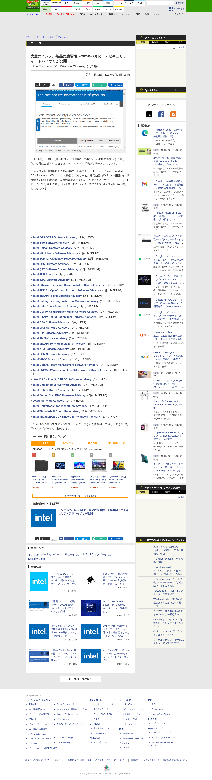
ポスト (44, 85)
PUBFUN (152, 719)
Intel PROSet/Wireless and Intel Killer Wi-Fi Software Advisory (72, 370)
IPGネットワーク (156, 728)
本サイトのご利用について (37, 760)
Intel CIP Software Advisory (50, 333)
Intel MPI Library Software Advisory (55, 253)
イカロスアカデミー (131, 724)
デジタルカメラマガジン (40, 738)
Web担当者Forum (37, 709)
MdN (121, 729)
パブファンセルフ (159, 723)
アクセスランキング (155, 38)
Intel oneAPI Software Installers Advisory (59, 343)
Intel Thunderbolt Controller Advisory (56, 411)
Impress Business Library (68, 714)
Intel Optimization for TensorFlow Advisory (60, 406)
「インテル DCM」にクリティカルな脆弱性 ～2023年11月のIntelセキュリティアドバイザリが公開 (64, 580)
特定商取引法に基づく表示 (175, 760)
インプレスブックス (66, 737)
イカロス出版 (125, 700)
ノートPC (43, 443)
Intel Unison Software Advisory (52, 248)
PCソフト (68, 443)
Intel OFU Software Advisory (51, 390)
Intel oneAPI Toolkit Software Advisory (57, 295)
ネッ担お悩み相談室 (38, 729)
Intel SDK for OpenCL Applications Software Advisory (67, 290)
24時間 (155, 42)
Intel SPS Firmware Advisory (51, 264)
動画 (147, 14)
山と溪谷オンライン (102, 728)
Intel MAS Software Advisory (51, 327)
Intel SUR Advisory (45, 274)
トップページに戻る (80, 679)
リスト (54, 85)
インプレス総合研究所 (39, 714)
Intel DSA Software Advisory (51, 322)
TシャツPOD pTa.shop (162, 732)
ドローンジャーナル (38, 724)
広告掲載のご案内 (76, 760)
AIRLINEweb (128, 704)
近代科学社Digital (101, 742)
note (101, 85)
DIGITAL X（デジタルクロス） (70, 724)
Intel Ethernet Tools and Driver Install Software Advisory (68, 285)
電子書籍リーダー (117, 443)
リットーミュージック (103, 704)
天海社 (155, 704)
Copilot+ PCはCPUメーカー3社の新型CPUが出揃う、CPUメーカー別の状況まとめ (168, 384)
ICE (150, 700)
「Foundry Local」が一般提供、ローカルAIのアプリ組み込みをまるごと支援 (168, 582)
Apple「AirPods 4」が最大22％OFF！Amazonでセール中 (168, 404)
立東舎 (97, 719)
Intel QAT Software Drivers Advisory (56, 269)
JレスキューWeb (130, 719)
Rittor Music (96, 700)
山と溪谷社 (95, 724)
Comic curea (157, 709)
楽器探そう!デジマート (104, 709)
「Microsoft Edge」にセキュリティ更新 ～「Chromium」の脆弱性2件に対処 (168, 133)
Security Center (37, 558)
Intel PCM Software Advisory (51, 354)
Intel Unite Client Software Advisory (55, 306)
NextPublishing (63, 742)
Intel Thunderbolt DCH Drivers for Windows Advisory (66, 416)
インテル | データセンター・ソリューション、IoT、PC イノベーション (70, 554)
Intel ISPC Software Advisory (51, 279)
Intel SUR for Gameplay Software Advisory (60, 258)
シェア (68, 85)
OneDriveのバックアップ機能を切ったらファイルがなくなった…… (168, 622)
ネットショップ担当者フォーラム (72, 709)
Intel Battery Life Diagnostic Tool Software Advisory (65, 301)
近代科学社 (95, 738)
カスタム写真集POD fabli (163, 737)
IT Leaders (33, 719)
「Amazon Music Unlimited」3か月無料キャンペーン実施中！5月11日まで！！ (168, 216)
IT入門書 (92, 443)
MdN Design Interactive (133, 738)
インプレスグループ (150, 760)
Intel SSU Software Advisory (51, 242)
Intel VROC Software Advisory (52, 359)
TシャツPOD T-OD (103, 714)
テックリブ (124, 743)
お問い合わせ (59, 760)
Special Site (151, 90)
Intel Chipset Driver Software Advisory (57, 384)
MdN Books (128, 733)
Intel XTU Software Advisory (51, 349)
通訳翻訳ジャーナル (131, 714)
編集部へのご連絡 (95, 760)
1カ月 (180, 42)
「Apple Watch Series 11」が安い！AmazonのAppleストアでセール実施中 (168, 435)
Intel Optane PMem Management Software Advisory (65, 364)
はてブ (85, 85)
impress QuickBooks (161, 714)
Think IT (32, 704)
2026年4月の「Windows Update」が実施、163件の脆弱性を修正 (168, 550)
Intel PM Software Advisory (50, 338)
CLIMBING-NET (101, 733)
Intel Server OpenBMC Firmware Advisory (59, 395)
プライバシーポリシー (117, 760)
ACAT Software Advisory (48, 400)
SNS (138, 14)
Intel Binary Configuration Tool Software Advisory (64, 317)
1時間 (142, 42)
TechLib (126, 747)
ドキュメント (125, 14)
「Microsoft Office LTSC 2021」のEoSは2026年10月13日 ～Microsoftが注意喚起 (167, 335)
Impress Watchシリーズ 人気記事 (162, 487)
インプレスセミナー (66, 719)
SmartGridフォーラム (66, 704)
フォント (157, 14)
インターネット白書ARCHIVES (43, 748)
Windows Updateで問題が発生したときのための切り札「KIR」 (168, 602)
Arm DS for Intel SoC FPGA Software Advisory (62, 379)
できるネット (35, 743)
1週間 (167, 42)
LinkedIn (118, 85)
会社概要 (134, 760)
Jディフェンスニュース (133, 709)
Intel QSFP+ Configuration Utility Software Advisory (65, 311)
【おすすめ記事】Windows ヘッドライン (165, 540)
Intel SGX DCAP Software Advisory (55, 237)
